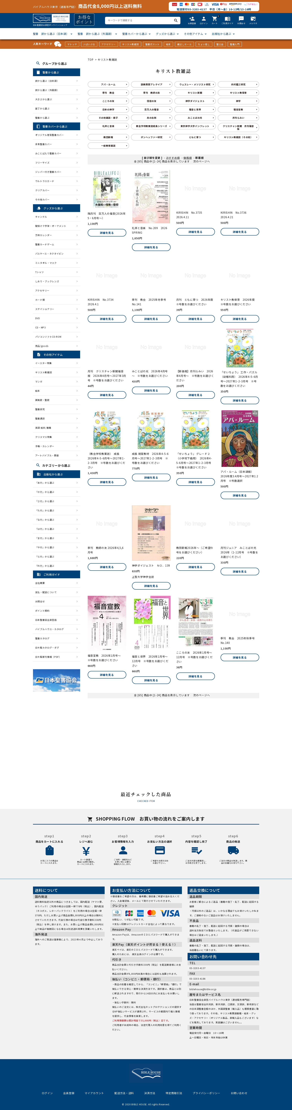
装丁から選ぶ (42, 108)
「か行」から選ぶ (46, 491)
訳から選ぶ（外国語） (47, 90)
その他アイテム (193, 34)
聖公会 (220, 44)
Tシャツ (39, 272)
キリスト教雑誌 (130, 44)
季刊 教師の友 (151, 92)
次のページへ (201, 161)
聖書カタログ (42, 638)
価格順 (187, 158)
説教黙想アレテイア (151, 84)
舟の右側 (151, 117)
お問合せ (40, 601)
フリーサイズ (42, 162)
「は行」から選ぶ (46, 528)
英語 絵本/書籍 (43, 427)
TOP (91, 59)
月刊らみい (238, 117)
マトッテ (72, 44)
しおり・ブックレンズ (47, 281)
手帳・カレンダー (44, 446)
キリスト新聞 (195, 92)
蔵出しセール (184, 44)
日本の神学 (108, 109)
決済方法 (149, 1093)
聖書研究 (40, 409)
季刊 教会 (108, 92)
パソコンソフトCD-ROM (48, 336)
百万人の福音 (151, 109)
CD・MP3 (40, 327)
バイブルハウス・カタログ (49, 629)
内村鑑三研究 (238, 84)
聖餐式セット (152, 44)
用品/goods (42, 345)
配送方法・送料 (124, 1093)
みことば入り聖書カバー (48, 153)
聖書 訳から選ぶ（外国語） (96, 34)
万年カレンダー (43, 235)
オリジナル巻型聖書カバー (49, 134)
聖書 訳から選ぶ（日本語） (51, 34)
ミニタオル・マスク (46, 262)
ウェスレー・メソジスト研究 (195, 84)
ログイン (47, 1093)
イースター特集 (43, 363)
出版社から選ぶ (221, 34)
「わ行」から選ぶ (46, 565)
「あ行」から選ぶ (46, 482)
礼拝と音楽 (108, 126)
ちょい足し (204, 44)
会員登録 (68, 1093)
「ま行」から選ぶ (46, 538)
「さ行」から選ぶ (46, 501)
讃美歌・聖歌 (42, 400)
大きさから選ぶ (43, 99)
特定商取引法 (174, 1093)
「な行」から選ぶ (46, 519)
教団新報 (108, 137)
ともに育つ (195, 137)
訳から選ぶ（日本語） (47, 80)
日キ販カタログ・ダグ (47, 647)
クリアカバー (42, 190)
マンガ (38, 381)
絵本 (168, 44)
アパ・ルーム (108, 84)
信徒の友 (151, 101)
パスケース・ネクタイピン (49, 253)
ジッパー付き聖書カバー (48, 171)
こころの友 (108, 101)
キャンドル (41, 216)
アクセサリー (108, 44)
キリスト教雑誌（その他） (238, 137)
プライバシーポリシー (206, 1093)
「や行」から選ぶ (46, 547)
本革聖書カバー (43, 144)
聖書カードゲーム (44, 244)
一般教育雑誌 (108, 145)
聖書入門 (235, 44)
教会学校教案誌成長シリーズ (151, 126)
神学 (238, 101)
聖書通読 (40, 418)
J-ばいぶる (89, 44)
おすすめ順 (173, 158)
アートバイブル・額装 (47, 455)
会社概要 (40, 582)
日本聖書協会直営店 (46, 619)
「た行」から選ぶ (46, 510)
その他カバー (42, 199)
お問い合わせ (239, 1093)
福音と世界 (195, 109)
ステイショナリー (44, 309)
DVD (37, 318)
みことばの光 (195, 117)
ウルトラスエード (44, 181)
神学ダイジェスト (195, 101)
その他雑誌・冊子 (108, 117)
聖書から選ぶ (42, 117)
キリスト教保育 (238, 92)
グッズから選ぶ (165, 34)
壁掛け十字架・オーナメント (50, 225)
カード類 (40, 299)
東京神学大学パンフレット (195, 126)
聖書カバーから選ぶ (134, 34)
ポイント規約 (42, 610)
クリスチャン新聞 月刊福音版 (238, 127)
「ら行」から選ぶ (46, 556)
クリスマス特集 (43, 436)
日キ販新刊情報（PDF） (48, 656)
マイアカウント (94, 1093)
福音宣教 (238, 109)
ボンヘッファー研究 (151, 137)
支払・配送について (46, 592)
